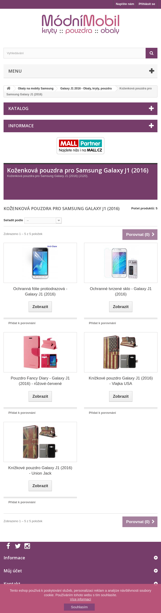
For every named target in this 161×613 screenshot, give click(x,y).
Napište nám (125, 4)
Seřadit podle (13, 220)
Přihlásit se (147, 4)
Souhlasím (79, 607)
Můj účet (13, 570)
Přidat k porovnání (21, 323)
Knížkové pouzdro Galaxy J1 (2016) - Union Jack (40, 471)
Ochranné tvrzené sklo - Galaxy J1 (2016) (121, 291)
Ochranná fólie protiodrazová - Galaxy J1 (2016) (40, 291)
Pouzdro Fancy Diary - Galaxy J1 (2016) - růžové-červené (40, 381)
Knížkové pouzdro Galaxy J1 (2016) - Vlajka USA (121, 381)
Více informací (80, 599)
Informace (21, 125)
